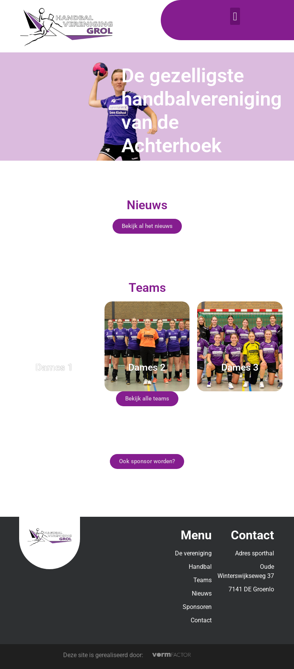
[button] (235, 16)
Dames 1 (54, 367)
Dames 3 (239, 367)
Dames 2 (146, 367)
